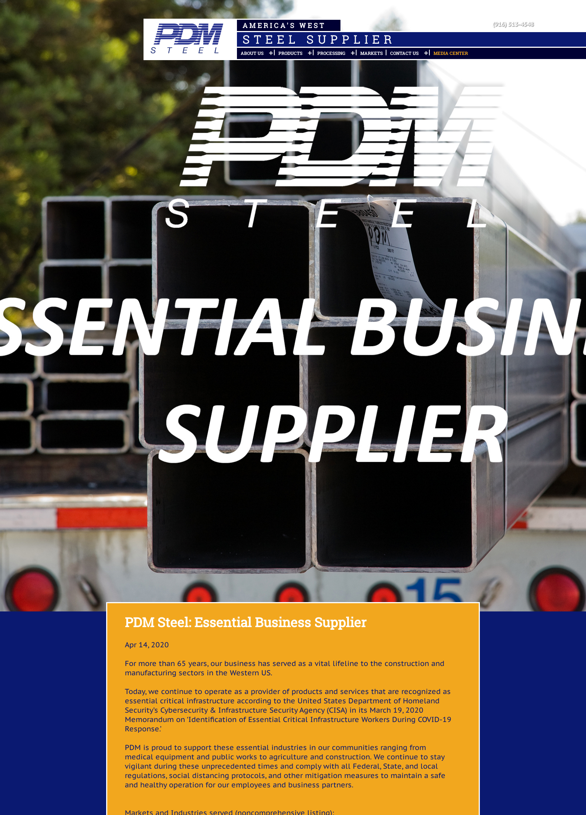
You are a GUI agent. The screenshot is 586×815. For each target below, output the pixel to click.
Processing (331, 53)
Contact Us (404, 53)
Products (290, 53)
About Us (252, 53)
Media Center (451, 53)
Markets (371, 53)
